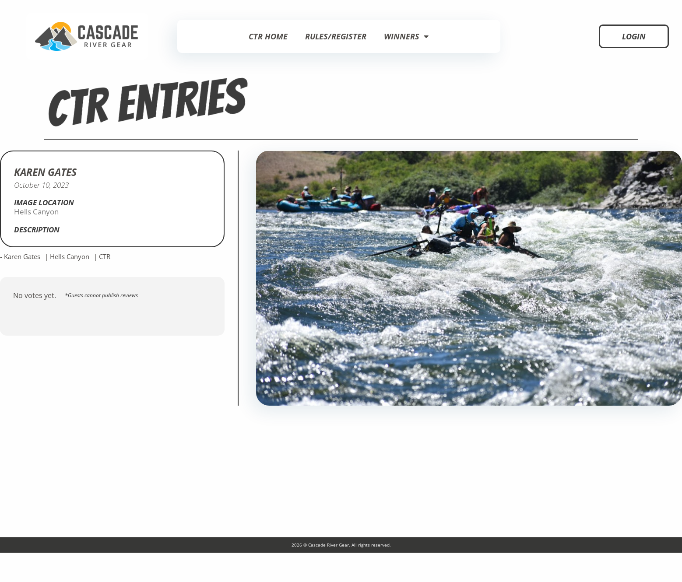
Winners (406, 36)
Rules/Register (335, 36)
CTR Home (268, 36)
